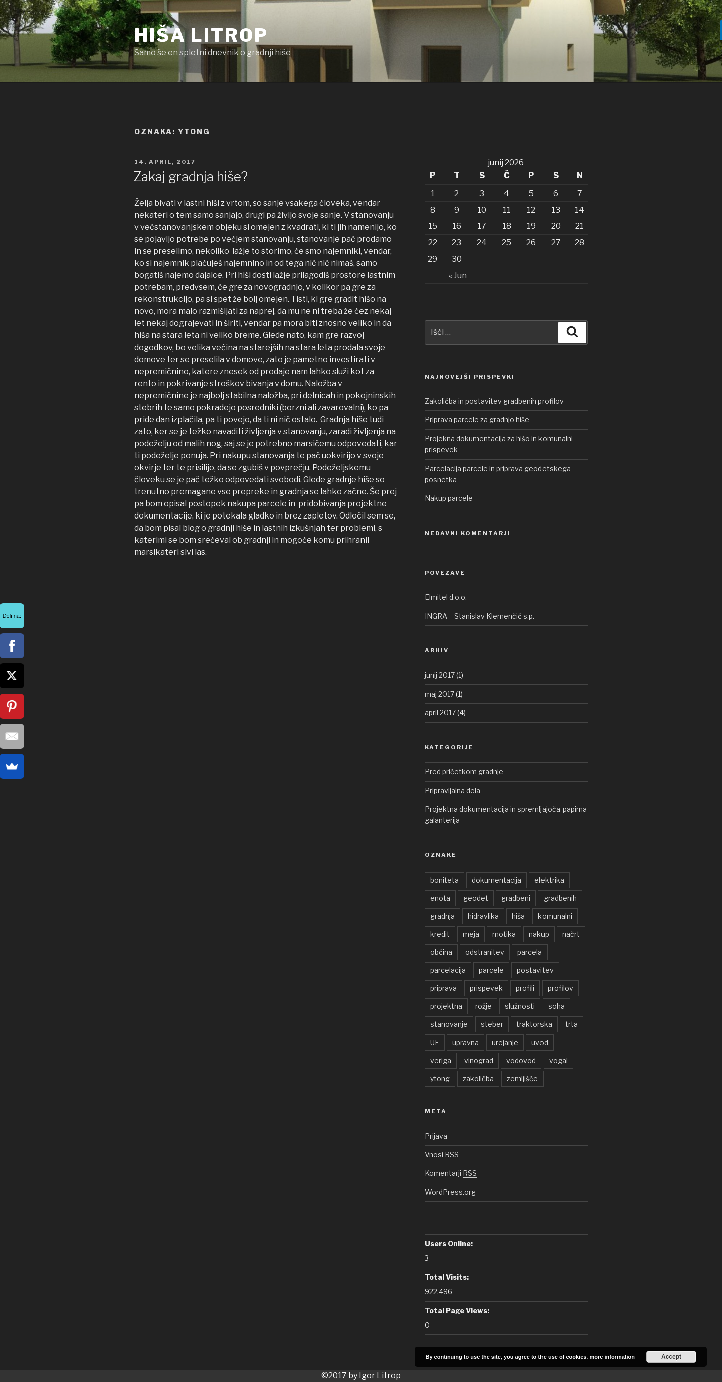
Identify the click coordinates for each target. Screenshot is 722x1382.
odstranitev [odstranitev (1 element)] (484, 952)
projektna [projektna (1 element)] (446, 1006)
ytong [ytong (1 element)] (440, 1078)
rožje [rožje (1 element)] (483, 1006)
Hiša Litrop (201, 35)
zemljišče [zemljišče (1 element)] (522, 1078)
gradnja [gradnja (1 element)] (442, 916)
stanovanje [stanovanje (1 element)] (449, 1024)
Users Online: (449, 1243)
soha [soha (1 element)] (556, 1006)
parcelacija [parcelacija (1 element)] (448, 970)
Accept (671, 1356)
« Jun (458, 275)
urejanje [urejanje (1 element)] (505, 1042)
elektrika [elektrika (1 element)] (549, 880)
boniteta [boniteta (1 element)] (444, 880)
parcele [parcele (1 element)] (491, 970)
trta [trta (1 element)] (571, 1024)
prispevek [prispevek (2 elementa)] (486, 988)
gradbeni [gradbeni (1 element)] (515, 898)
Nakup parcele (449, 498)
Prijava (436, 1136)
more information (611, 1357)
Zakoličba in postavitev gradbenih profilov (494, 401)
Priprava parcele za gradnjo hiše (477, 419)
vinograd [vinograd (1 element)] (478, 1060)
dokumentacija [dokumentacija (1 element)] (496, 880)
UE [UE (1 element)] (434, 1042)
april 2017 (440, 712)
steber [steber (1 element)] (492, 1024)
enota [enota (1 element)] (440, 898)
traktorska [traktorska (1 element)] (534, 1024)
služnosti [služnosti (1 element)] (520, 1006)
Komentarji (451, 1173)
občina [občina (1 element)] (441, 952)
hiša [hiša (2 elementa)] (518, 916)
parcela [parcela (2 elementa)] (529, 952)
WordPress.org (450, 1192)
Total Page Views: (457, 1310)
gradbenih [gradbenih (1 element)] (560, 898)
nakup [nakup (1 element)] (539, 934)
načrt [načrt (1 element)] (571, 934)
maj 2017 (439, 693)
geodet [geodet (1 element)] (475, 898)
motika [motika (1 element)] (504, 934)
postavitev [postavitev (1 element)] (535, 970)
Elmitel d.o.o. (446, 597)
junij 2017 (440, 675)
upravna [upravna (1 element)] (465, 1042)
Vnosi (442, 1154)
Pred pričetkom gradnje (464, 771)
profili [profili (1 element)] (525, 988)
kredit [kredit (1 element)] (440, 934)
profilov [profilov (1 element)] (560, 988)
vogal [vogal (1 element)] (558, 1060)
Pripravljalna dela (452, 790)
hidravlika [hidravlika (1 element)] (483, 916)
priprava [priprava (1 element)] (443, 988)
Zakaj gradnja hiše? (190, 176)
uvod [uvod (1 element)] (539, 1042)
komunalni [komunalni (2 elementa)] (555, 916)
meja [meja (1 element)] (471, 934)
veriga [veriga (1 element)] (440, 1060)
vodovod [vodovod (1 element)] (521, 1060)
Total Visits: (447, 1277)
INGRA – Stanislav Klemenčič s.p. (479, 616)
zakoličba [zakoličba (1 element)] (478, 1078)
